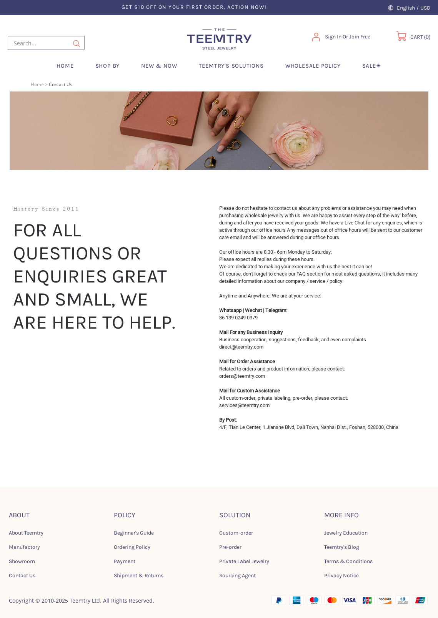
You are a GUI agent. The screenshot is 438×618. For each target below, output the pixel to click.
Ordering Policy (132, 547)
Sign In (333, 36)
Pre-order (230, 547)
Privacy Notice (341, 575)
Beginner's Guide (134, 533)
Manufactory (24, 547)
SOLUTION (234, 515)
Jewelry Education (346, 533)
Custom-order (236, 533)
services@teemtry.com (244, 405)
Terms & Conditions (348, 561)
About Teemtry (26, 533)
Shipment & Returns (138, 575)
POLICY (124, 515)
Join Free (359, 36)
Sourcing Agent (237, 575)
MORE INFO (341, 515)
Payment (124, 561)
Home (37, 84)
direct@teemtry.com (241, 347)
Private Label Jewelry (244, 561)
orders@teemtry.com (242, 376)
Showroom (22, 561)
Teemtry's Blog (341, 547)
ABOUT (19, 515)
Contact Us (22, 575)
